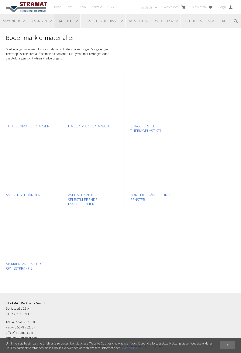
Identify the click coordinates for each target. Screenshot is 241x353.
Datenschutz (130, 348)
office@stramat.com (19, 333)
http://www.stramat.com (22, 338)
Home (57, 7)
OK (228, 345)
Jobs (70, 7)
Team (82, 7)
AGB (111, 7)
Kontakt (96, 7)
